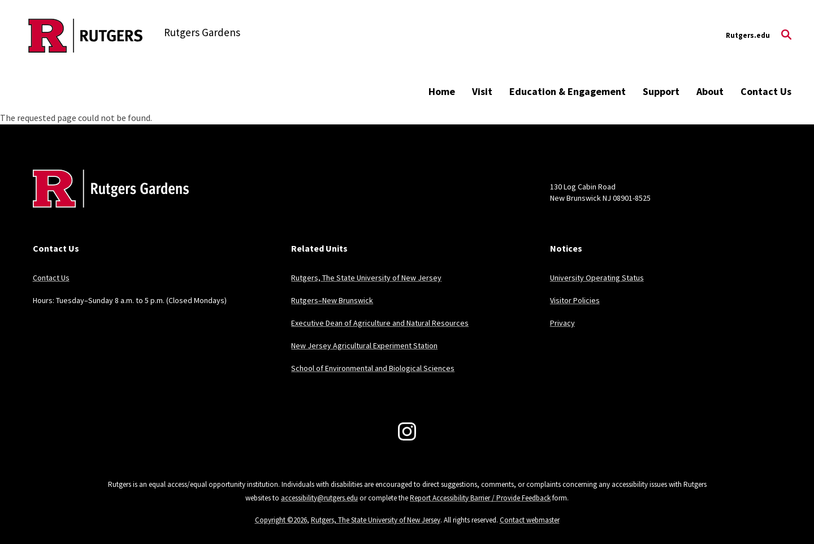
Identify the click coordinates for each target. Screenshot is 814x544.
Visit (482, 91)
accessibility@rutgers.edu (319, 498)
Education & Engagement (567, 91)
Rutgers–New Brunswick (332, 300)
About (710, 91)
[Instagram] (407, 431)
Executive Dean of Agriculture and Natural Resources (380, 323)
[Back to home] (107, 206)
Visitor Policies (575, 300)
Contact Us (766, 91)
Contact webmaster (530, 520)
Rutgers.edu (748, 35)
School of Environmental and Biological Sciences (372, 368)
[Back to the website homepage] (86, 36)
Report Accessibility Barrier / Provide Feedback (480, 498)
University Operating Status (597, 278)
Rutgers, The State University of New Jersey (366, 278)
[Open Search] (786, 35)
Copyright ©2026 (281, 520)
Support (661, 91)
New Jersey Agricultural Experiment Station (364, 345)
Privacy (562, 323)
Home (441, 91)
